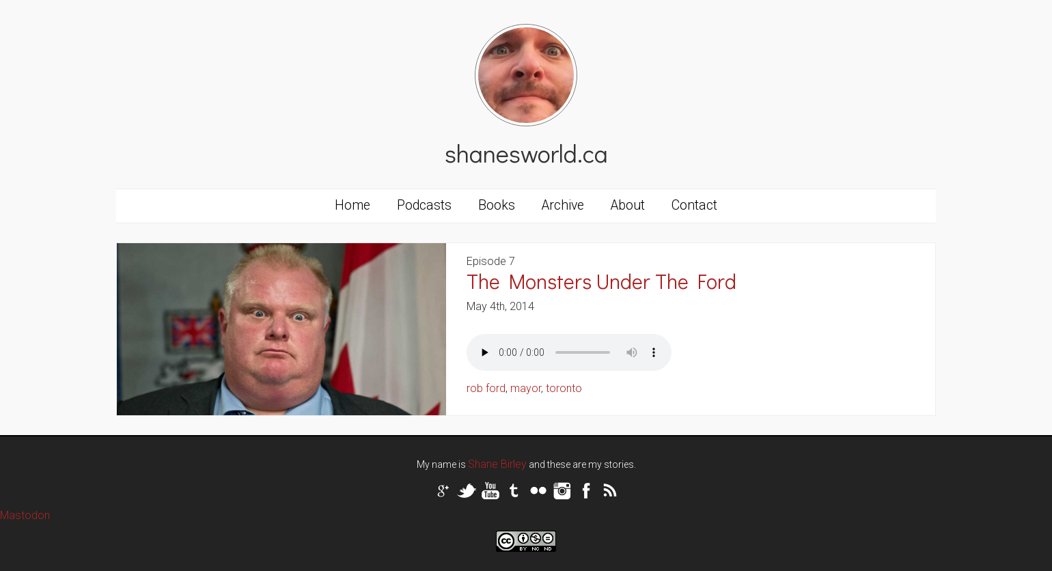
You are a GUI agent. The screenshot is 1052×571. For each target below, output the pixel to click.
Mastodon (25, 515)
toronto (564, 388)
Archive (563, 205)
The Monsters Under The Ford (601, 281)
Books (496, 205)
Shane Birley (497, 464)
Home (352, 205)
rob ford (486, 388)
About (628, 205)
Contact (694, 205)
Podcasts (424, 205)
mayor (525, 388)
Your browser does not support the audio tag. (569, 352)
